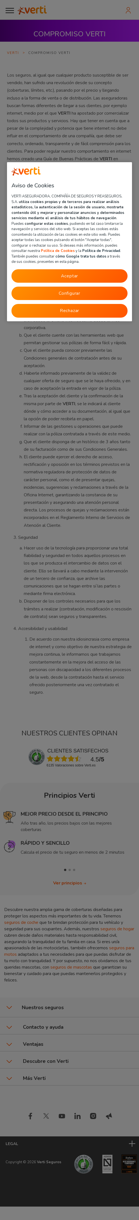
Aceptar (69, 276)
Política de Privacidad (101, 251)
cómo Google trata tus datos (80, 256)
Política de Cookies (58, 251)
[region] (69, 242)
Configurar (69, 293)
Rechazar (69, 311)
